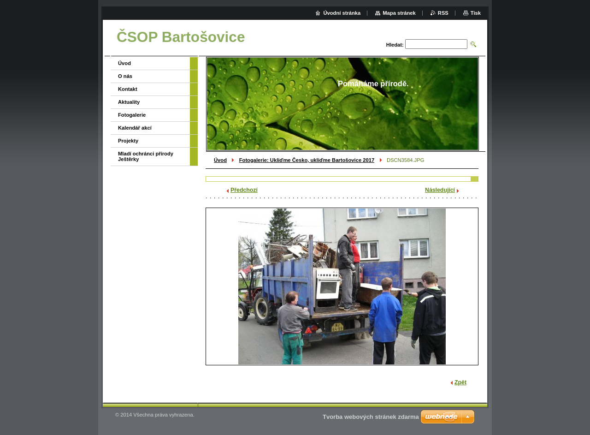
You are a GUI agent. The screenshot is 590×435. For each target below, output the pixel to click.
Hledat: (395, 45)
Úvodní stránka (341, 13)
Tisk (476, 13)
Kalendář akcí (135, 128)
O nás (125, 76)
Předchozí (244, 190)
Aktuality (129, 102)
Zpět (460, 382)
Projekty (128, 140)
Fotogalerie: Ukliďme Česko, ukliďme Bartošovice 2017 (306, 160)
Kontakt (127, 89)
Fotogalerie (132, 115)
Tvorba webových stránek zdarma (371, 416)
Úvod (220, 160)
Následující (440, 190)
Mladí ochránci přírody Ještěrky (145, 156)
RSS (443, 13)
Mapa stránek (399, 13)
